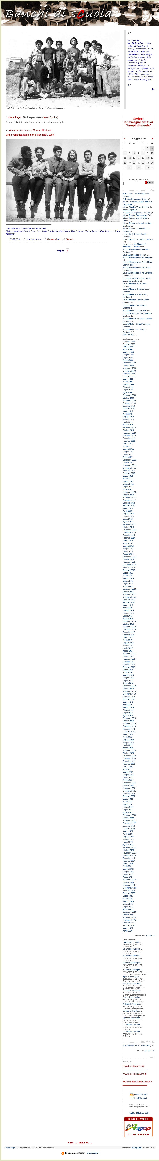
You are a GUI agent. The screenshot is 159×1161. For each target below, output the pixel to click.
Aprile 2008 (127, 349)
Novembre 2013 (129, 530)
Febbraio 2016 (129, 602)
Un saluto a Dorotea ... (132, 1025)
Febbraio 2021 (129, 764)
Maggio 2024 (128, 869)
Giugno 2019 (128, 710)
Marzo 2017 (128, 637)
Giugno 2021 (128, 775)
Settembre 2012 (129, 492)
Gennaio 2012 (129, 470)
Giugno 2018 (128, 678)
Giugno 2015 (128, 581)
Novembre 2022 (129, 820)
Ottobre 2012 (128, 495)
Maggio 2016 (128, 610)
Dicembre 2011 (129, 468)
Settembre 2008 (129, 363)
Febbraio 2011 (129, 441)
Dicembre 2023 (129, 855)
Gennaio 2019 (129, 697)
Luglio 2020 (128, 745)
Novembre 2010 (129, 433)
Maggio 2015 (128, 578)
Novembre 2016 (129, 627)
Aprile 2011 (127, 446)
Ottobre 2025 (128, 915)
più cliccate (149, 1050)
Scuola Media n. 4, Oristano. (135, 310)
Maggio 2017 (128, 643)
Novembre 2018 (129, 691)
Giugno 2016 (128, 613)
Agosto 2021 (128, 780)
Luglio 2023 (128, 842)
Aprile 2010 (127, 414)
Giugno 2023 (128, 839)
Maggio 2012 (128, 481)
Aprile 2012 (127, 478)
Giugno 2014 (128, 548)
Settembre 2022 (129, 815)
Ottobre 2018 (128, 689)
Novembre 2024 (129, 885)
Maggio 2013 (128, 513)
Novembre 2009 (129, 400)
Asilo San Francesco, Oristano (136, 199)
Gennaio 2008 (129, 341)
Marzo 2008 (128, 347)
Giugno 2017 (128, 645)
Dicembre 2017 (129, 662)
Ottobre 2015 (128, 592)
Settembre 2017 (129, 654)
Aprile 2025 (127, 898)
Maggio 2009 (128, 384)
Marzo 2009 (128, 379)
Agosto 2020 (128, 748)
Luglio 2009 (128, 390)
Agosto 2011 (128, 457)
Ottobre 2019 (128, 721)
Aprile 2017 (127, 640)
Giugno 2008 (128, 355)
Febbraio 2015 (129, 570)
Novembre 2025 (129, 917)
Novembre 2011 (129, 465)
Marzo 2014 (128, 540)
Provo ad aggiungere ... (133, 963)
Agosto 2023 (128, 845)
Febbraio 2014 (129, 538)
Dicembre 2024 (129, 888)
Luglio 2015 (128, 583)
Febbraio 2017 (129, 635)
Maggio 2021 (128, 772)
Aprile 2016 (127, 608)
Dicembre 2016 (129, 629)
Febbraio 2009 (129, 376)
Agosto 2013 (128, 522)
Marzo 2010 (128, 411)
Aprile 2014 (127, 543)
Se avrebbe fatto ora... (132, 949)
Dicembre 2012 (129, 500)
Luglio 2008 (128, 357)
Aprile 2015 (127, 575)
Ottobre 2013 (128, 527)
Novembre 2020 (129, 756)
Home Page (14, 117)
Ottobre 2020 (128, 753)
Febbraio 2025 (129, 893)
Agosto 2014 (128, 554)
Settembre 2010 (129, 427)
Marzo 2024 (128, 863)
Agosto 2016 (128, 619)
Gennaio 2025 (129, 890)
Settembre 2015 (129, 589)
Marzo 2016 (128, 605)
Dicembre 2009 (129, 403)
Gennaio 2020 (129, 729)
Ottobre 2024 (128, 882)
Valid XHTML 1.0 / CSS (139, 1113)
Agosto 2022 (128, 812)
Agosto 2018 (128, 683)
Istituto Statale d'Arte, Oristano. (136, 207)
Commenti (50, 239)
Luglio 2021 (128, 777)
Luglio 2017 (128, 648)
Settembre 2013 (129, 524)
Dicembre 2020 (129, 759)
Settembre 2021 (129, 783)
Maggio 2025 (128, 901)
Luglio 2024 (128, 874)
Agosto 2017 (128, 651)
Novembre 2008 (129, 368)
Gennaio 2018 (129, 664)
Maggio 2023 (128, 837)
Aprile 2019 (127, 705)
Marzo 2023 (128, 831)
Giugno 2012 (128, 484)
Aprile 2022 (127, 802)
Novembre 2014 (129, 562)
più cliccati (150, 935)
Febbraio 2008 (129, 344)
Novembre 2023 (129, 853)
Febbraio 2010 (129, 409)
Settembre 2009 (129, 395)
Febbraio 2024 (129, 861)
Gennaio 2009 (129, 374)
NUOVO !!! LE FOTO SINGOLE (136, 1046)
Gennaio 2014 (129, 535)
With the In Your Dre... (132, 1004)
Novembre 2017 (129, 659)
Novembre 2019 (129, 724)
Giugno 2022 (128, 807)
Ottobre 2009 (128, 398)
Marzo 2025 (128, 896)
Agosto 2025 (128, 909)
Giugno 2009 (128, 387)
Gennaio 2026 (129, 923)
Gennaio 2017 (129, 632)
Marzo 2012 (128, 476)
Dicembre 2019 (129, 726)
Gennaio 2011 (129, 438)
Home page (10, 1148)
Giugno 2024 (128, 871)
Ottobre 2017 (128, 656)
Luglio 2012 (128, 487)
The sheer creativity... (132, 990)
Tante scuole (128, 335)
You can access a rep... (133, 983)
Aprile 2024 (127, 866)
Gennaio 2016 (129, 600)
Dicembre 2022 (129, 823)
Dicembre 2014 (129, 565)
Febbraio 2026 (129, 925)
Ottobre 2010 (128, 430)
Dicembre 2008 (129, 371)
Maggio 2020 (128, 740)
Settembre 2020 (129, 750)
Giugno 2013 (128, 516)
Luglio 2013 (128, 519)
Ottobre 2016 (128, 624)
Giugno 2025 (128, 904)
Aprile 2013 (127, 511)
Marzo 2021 (128, 767)
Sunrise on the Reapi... (132, 1011)
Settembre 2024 (129, 880)
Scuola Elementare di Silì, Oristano (138, 257)
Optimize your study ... (132, 1018)
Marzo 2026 (128, 928)
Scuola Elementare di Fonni (134, 255)
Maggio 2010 (128, 417)
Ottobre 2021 (128, 785)
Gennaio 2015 (129, 567)
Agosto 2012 (128, 489)
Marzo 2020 (128, 734)
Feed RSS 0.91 (138, 1094)
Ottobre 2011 (128, 462)
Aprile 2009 (127, 382)
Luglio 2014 (128, 551)
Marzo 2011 (128, 444)
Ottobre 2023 (128, 850)
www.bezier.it (93, 1153)
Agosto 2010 (128, 425)
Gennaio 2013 (129, 503)
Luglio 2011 (128, 454)
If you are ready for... (131, 976)
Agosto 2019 (128, 715)
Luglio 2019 (128, 713)
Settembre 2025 (129, 912)
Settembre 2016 (129, 621)
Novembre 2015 (129, 594)
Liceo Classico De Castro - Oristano (138, 239)
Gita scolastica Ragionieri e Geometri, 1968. (30, 134)
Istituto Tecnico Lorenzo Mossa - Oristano (29, 130)
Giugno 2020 (128, 742)
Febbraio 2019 (129, 699)
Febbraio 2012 (129, 473)
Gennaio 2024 (129, 858)
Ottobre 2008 (128, 365)
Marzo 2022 (128, 799)
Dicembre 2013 (129, 532)
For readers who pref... (132, 969)
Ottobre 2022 (128, 818)
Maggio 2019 (128, 707)
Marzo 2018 (128, 670)
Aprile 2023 (127, 834)
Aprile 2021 (127, 769)
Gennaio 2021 (129, 761)
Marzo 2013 (128, 508)
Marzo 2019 (128, 702)
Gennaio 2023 (129, 826)
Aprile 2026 (127, 931)
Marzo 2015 (128, 573)
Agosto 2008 (128, 360)
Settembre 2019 (129, 718)
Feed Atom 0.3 (138, 1098)
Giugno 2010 (128, 419)
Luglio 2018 (128, 680)
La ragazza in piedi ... (132, 942)
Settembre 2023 (129, 847)
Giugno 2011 (128, 452)
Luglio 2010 (128, 422)
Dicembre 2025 (129, 920)
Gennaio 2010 (129, 406)
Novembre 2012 (129, 497)
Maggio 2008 (128, 352)
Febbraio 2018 (129, 667)
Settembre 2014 (129, 557)
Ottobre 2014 (128, 559)
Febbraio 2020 (129, 732)
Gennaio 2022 (129, 793)
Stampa (67, 239)
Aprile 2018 (127, 672)
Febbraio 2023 (129, 828)
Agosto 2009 (128, 392)
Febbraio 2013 (129, 505)
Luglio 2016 (128, 616)
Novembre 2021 (129, 788)
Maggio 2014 (128, 546)
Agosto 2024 (128, 877)
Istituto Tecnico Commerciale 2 (136, 215)
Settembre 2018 (129, 686)
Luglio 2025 (128, 906)
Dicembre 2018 (129, 694)
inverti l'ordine (50, 117)
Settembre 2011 (129, 460)
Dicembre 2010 (129, 435)
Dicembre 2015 (129, 597)
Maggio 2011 (128, 449)
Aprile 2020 (127, 737)
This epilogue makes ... (132, 997)
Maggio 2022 (128, 804)
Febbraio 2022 (129, 796)
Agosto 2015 (128, 586)
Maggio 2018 (128, 675)
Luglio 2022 (128, 810)
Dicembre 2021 (129, 791)
